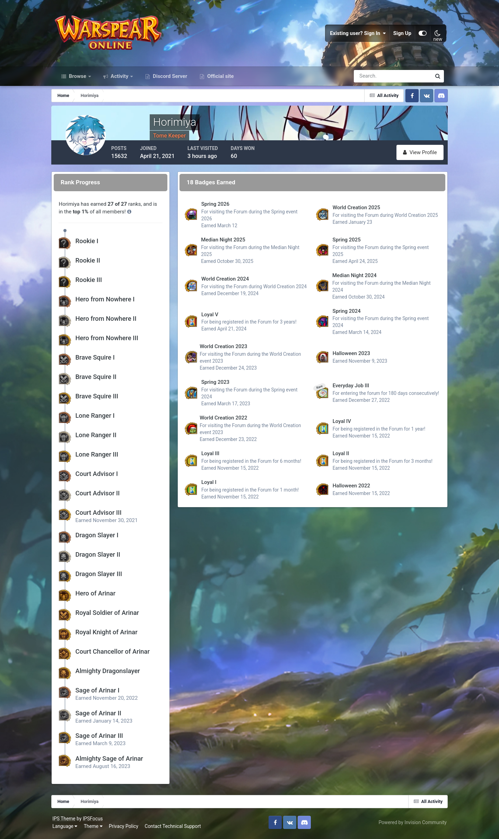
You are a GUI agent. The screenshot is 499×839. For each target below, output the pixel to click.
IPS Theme (66, 821)
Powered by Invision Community (410, 824)
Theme (95, 828)
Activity (120, 79)
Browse (78, 79)
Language (67, 828)
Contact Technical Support (175, 828)
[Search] (369, 79)
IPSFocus (95, 821)
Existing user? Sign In (355, 34)
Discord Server (169, 79)
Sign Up (400, 35)
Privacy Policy (126, 828)
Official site (220, 79)
